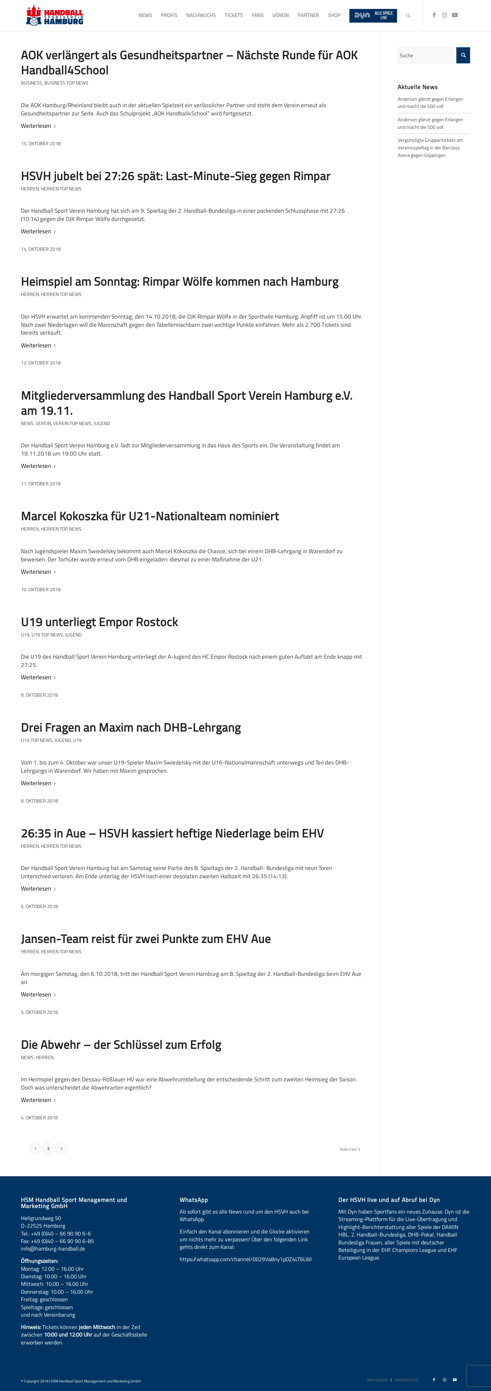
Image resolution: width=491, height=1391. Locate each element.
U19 (25, 634)
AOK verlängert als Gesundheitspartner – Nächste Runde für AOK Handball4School (189, 62)
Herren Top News (61, 188)
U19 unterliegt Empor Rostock (99, 622)
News (27, 423)
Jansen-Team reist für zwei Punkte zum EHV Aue (146, 938)
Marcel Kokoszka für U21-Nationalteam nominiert (150, 516)
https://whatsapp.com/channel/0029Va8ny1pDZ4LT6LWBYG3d (253, 1259)
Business (31, 82)
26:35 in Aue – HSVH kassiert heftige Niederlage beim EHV (172, 833)
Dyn (352, 1211)
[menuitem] (145, 15)
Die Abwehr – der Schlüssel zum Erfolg (121, 1044)
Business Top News (66, 82)
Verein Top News (72, 423)
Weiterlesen (39, 125)
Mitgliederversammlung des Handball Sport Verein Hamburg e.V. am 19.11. (186, 402)
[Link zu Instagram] (444, 15)
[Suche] (408, 15)
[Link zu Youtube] (455, 15)
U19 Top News (47, 634)
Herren (30, 188)
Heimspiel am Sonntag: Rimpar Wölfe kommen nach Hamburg (179, 281)
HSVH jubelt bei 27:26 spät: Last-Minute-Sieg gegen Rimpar (176, 176)
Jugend (102, 423)
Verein (43, 423)
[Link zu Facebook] (434, 15)
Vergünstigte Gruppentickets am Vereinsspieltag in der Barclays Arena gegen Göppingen (430, 147)
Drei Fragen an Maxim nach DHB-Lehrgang (131, 727)
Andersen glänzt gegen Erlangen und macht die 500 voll (430, 102)
